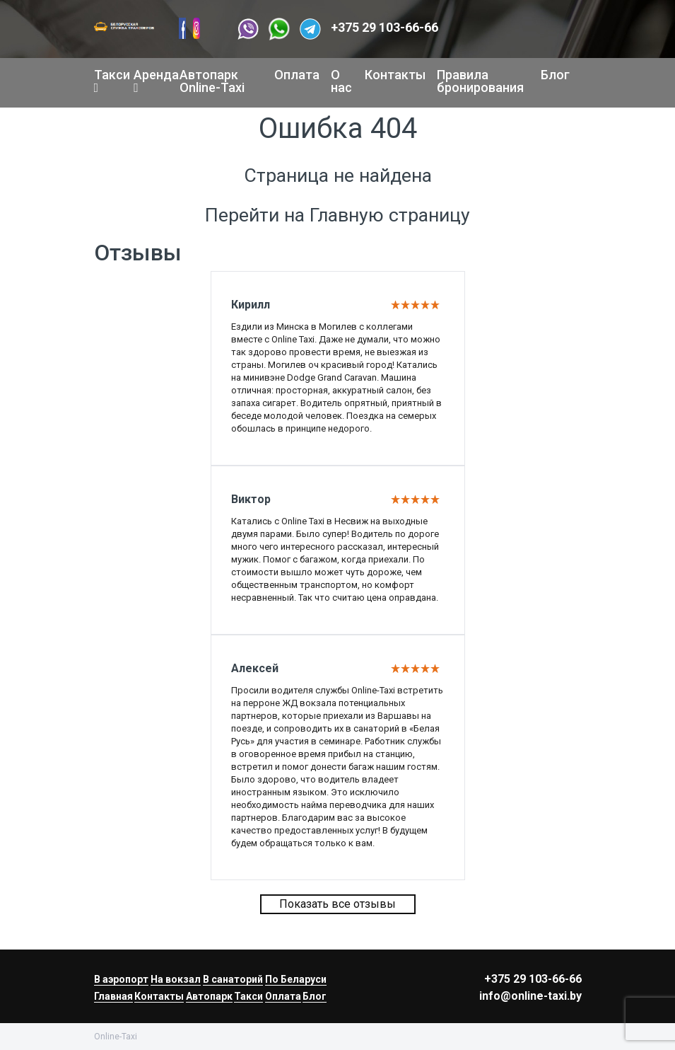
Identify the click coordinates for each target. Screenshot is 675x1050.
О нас (341, 81)
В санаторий (233, 979)
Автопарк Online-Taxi (212, 81)
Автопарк (209, 996)
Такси (108, 80)
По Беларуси (296, 979)
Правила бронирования (480, 81)
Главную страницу (390, 215)
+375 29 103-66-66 (384, 27)
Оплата (296, 74)
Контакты (395, 74)
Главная (113, 996)
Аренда (151, 80)
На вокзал (176, 979)
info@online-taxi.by (530, 996)
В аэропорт (121, 979)
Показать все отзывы (337, 904)
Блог (555, 74)
